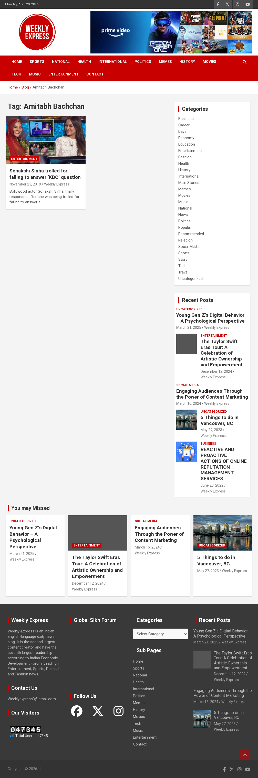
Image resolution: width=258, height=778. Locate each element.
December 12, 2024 (216, 371)
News (183, 214)
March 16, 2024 (188, 403)
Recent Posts (197, 300)
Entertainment (63, 74)
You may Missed (30, 508)
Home (17, 62)
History (187, 62)
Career (184, 125)
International (113, 62)
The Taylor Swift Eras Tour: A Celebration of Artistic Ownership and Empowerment (222, 353)
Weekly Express (56, 184)
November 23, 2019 (25, 184)
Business (186, 118)
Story (182, 259)
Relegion (185, 240)
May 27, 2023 (211, 430)
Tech (16, 74)
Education (186, 144)
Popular (184, 227)
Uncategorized (190, 278)
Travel (183, 272)
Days (182, 131)
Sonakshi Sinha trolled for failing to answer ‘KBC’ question (45, 174)
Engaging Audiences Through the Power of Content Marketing (212, 394)
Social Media (189, 246)
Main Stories (188, 182)
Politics (143, 62)
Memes (165, 62)
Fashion (185, 157)
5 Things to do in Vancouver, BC (220, 420)
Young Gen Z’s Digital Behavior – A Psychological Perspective (210, 318)
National (61, 62)
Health (84, 62)
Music (35, 74)
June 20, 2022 (212, 485)
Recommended (191, 234)
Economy (186, 138)
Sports (37, 62)
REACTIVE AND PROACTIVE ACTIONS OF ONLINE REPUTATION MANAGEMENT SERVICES (224, 463)
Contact (95, 74)
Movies (209, 62)
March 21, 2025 (188, 327)
